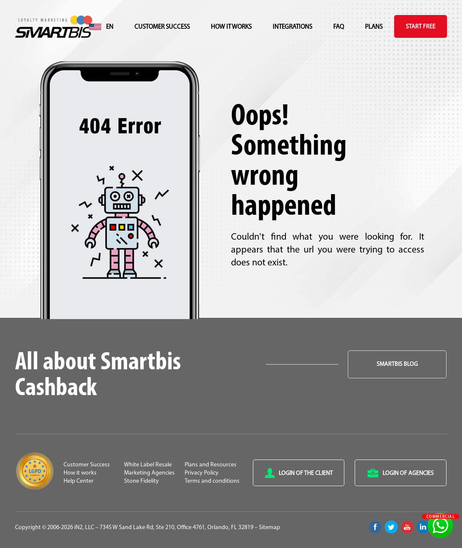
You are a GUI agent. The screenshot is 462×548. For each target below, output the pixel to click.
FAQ (338, 27)
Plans (374, 27)
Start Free (420, 27)
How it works (231, 27)
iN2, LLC (84, 527)
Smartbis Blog (397, 364)
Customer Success (162, 27)
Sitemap (269, 527)
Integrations (292, 27)
